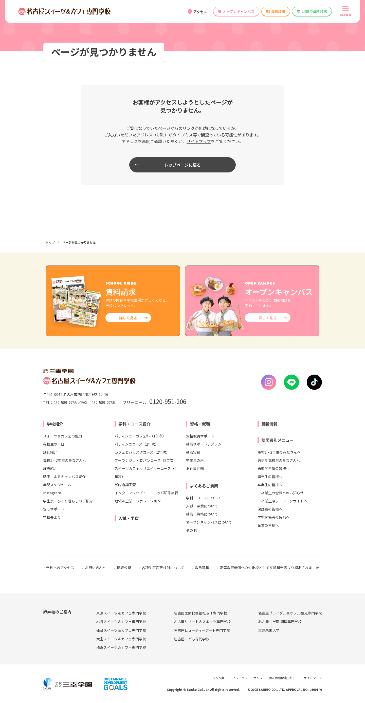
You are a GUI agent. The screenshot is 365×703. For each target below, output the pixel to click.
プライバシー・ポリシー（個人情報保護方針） (264, 678)
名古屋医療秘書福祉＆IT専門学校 (200, 613)
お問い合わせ (95, 567)
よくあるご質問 (204, 486)
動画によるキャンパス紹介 (64, 476)
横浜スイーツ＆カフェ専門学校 (121, 647)
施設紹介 (50, 468)
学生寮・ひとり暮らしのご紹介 (68, 500)
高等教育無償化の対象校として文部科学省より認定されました (269, 567)
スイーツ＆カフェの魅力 (62, 435)
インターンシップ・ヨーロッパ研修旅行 (146, 492)
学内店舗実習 (125, 484)
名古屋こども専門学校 (191, 638)
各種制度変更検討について (163, 567)
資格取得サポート (200, 435)
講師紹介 (50, 452)
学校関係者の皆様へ (273, 517)
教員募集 (202, 567)
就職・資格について (202, 514)
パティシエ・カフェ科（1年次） (140, 435)
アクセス (200, 11)
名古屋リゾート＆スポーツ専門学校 (202, 621)
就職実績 (193, 452)
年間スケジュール (57, 484)
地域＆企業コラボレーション (138, 500)
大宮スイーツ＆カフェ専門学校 (121, 638)
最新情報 (269, 424)
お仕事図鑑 (195, 468)
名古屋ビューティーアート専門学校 (202, 630)
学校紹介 (55, 424)
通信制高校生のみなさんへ (279, 460)
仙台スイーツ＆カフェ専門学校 (121, 630)
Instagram (52, 492)
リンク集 (218, 678)
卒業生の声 (195, 460)
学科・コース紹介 (134, 424)
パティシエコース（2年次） (137, 444)
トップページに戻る (182, 165)
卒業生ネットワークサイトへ (284, 500)
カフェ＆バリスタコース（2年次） (142, 452)
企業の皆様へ (268, 525)
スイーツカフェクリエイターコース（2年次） (145, 472)
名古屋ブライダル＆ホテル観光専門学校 (290, 613)
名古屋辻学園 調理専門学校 (280, 621)
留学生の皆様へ (270, 476)
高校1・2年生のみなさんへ (64, 460)
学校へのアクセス (60, 567)
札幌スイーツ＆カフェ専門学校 (121, 621)
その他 (191, 530)
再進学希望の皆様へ (273, 468)
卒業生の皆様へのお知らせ (282, 492)
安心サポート (53, 509)
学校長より (52, 517)
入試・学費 (128, 518)
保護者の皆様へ (270, 509)
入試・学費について (202, 505)
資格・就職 (200, 424)
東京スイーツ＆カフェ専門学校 (121, 613)
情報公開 (124, 567)
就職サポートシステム (204, 444)
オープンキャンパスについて (209, 522)
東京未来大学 (269, 630)
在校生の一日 (53, 444)
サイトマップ (199, 141)
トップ (50, 242)
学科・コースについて (203, 497)
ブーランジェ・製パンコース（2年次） (146, 460)
